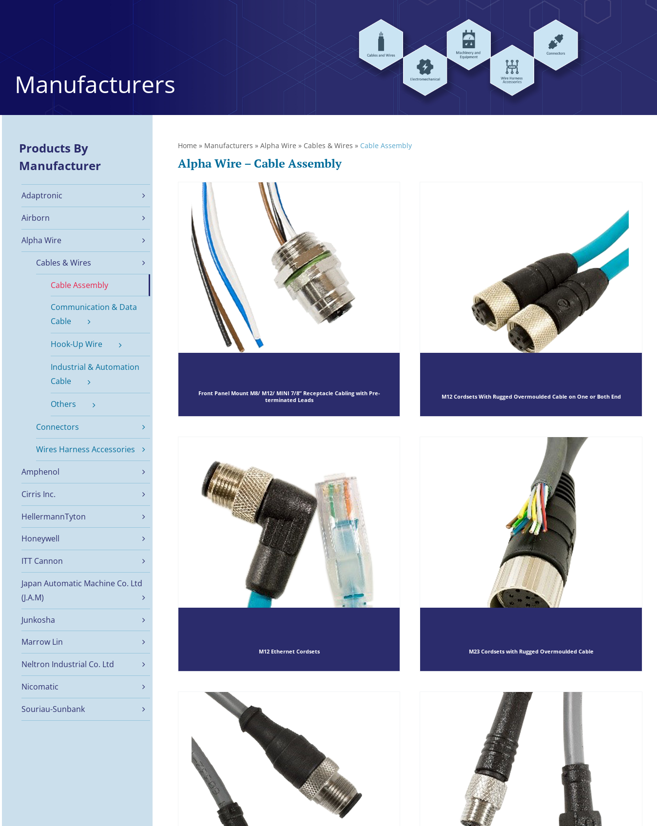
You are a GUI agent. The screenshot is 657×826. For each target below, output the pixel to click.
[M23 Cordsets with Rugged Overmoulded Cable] (531, 554)
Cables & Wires (328, 145)
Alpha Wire (278, 145)
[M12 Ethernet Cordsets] (289, 554)
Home (187, 145)
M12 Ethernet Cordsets (289, 652)
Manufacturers (228, 145)
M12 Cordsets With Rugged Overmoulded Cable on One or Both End (531, 397)
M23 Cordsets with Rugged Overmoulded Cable (531, 652)
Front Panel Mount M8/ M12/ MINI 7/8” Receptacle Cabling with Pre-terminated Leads (289, 396)
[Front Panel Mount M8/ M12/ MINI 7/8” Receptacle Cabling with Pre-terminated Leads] (289, 299)
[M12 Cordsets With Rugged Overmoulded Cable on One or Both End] (531, 299)
